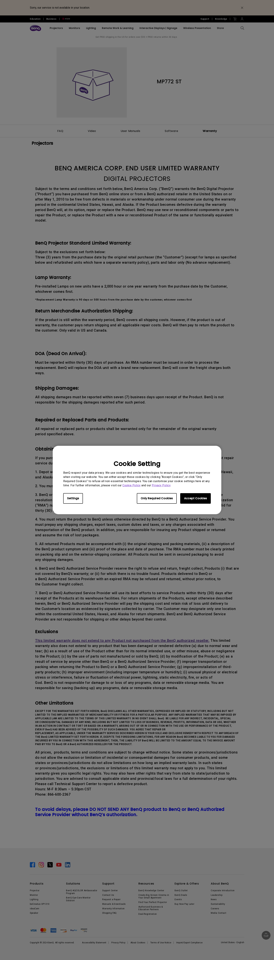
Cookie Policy (131, 485)
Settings (73, 498)
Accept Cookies (195, 498)
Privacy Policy (161, 485)
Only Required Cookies (157, 498)
